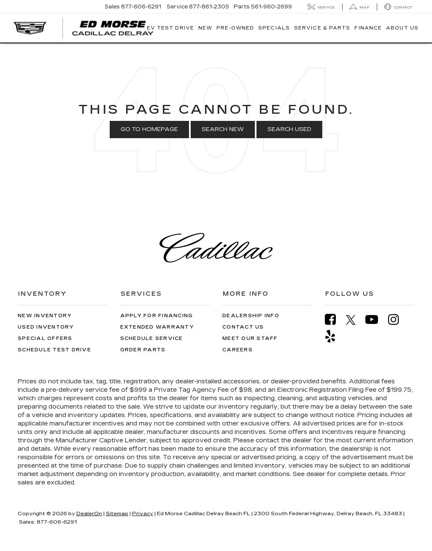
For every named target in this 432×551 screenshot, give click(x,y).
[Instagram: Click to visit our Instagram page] (398, 319)
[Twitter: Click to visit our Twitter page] (355, 319)
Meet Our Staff (250, 338)
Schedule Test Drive (54, 350)
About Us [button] (402, 28)
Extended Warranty (157, 327)
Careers (237, 350)
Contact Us (243, 327)
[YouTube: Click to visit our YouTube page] (375, 319)
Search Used (289, 129)
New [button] (205, 28)
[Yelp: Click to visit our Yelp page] (334, 336)
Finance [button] (368, 28)
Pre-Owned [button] (235, 28)
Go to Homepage (149, 129)
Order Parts (143, 350)
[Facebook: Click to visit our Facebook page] (334, 319)
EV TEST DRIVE (170, 28)
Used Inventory (46, 327)
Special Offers (45, 338)
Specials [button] (274, 28)
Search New (223, 129)
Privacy (142, 513)
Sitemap (117, 513)
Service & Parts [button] (322, 28)
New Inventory (45, 315)
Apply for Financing (156, 315)
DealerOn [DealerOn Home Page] (89, 513)
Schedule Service (151, 338)
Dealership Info (250, 315)
